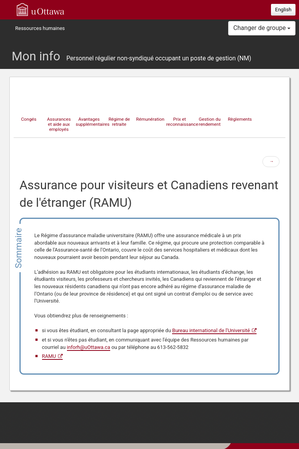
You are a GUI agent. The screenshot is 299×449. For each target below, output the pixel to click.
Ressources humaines (40, 28)
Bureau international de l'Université (211, 330)
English (283, 9)
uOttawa (40, 9)
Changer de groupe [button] (261, 28)
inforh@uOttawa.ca (88, 347)
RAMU (49, 356)
